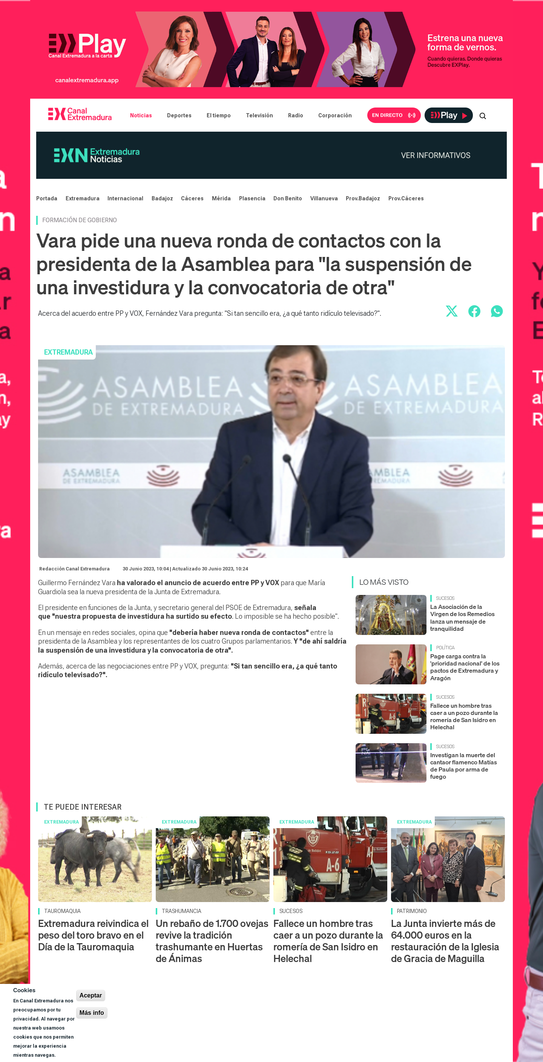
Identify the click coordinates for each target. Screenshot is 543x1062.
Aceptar (91, 995)
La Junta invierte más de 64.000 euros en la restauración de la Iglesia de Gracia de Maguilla (445, 941)
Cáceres (192, 198)
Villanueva (324, 198)
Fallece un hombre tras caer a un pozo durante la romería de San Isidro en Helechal (464, 716)
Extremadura (83, 198)
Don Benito (287, 198)
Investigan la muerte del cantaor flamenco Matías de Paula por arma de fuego (463, 766)
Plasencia (252, 198)
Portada (46, 198)
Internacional (125, 198)
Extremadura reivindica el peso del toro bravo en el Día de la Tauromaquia (93, 935)
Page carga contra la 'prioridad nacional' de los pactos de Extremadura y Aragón (465, 667)
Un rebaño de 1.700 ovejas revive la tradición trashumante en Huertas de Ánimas (212, 941)
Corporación (335, 115)
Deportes (179, 115)
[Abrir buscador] (483, 115)
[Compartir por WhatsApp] (497, 311)
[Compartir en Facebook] (474, 311)
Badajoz (162, 198)
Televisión (259, 115)
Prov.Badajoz (363, 198)
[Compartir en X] (452, 311)
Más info (92, 1013)
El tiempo (219, 115)
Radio (295, 115)
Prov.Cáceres (406, 198)
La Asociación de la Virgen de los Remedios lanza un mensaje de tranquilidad (462, 617)
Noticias (141, 115)
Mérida (221, 198)
